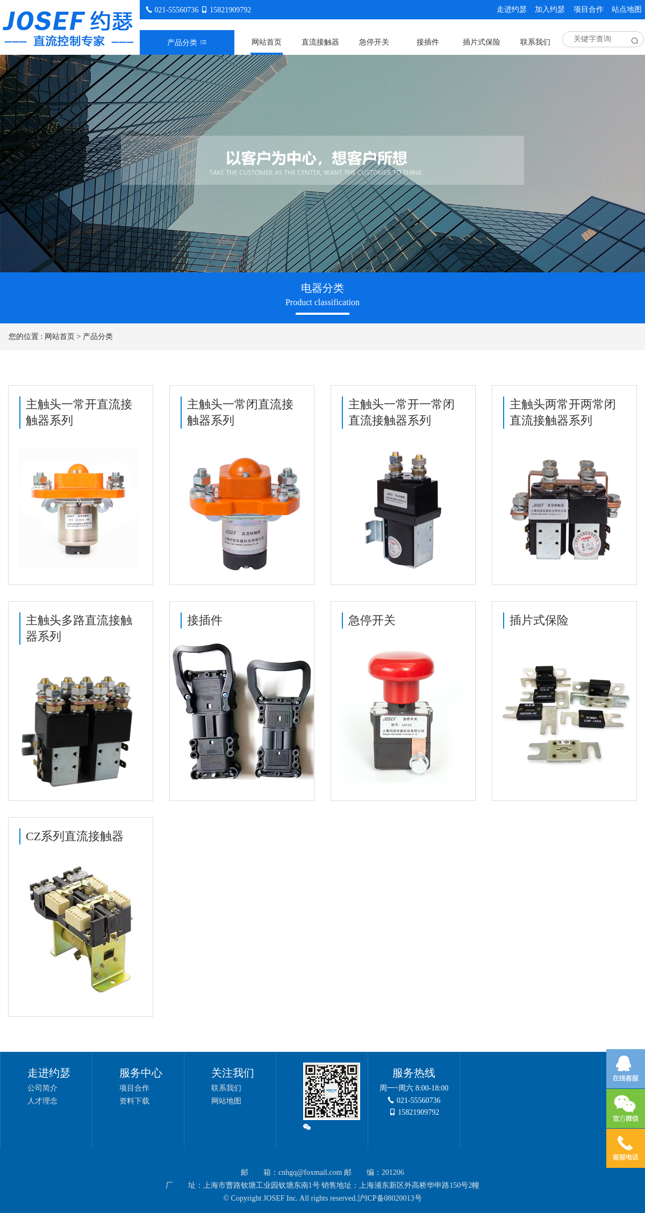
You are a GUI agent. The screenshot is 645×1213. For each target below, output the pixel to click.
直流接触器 (320, 42)
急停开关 (374, 42)
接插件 (428, 42)
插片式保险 (481, 42)
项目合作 (589, 9)
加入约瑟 (550, 9)
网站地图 (226, 1101)
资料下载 (134, 1101)
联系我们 (535, 42)
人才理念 (42, 1101)
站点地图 (627, 9)
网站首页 (267, 42)
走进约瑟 (512, 9)
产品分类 (98, 337)
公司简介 (42, 1088)
